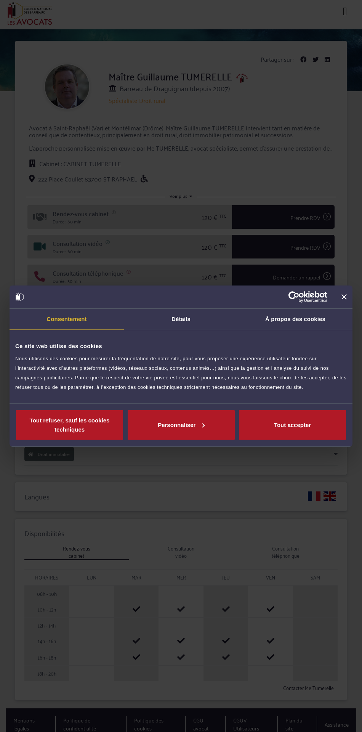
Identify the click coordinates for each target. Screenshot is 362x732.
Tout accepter (292, 424)
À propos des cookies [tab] (295, 319)
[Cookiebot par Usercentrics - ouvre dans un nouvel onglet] (294, 297)
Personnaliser (181, 424)
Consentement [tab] (66, 319)
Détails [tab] (181, 319)
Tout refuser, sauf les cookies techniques (70, 424)
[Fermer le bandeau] (344, 297)
